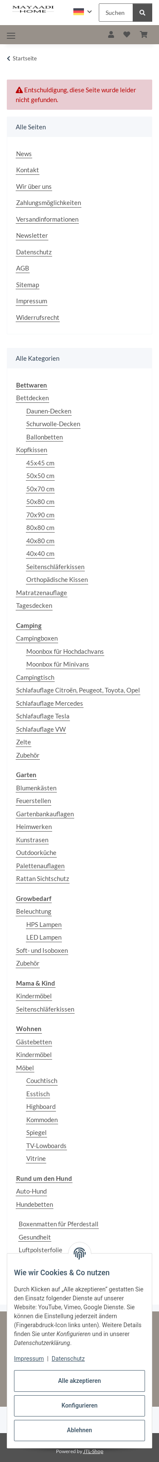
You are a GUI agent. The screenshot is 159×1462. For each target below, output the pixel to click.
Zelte (23, 742)
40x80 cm (40, 540)
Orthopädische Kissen (57, 579)
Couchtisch (41, 1080)
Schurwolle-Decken (53, 423)
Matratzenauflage (41, 592)
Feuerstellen (33, 800)
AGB (22, 268)
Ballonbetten (44, 437)
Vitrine (36, 1158)
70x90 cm (40, 515)
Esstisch (38, 1093)
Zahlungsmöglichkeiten (48, 202)
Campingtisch (35, 677)
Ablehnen (79, 1430)
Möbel (25, 1068)
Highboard (41, 1106)
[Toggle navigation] (11, 35)
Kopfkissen (31, 449)
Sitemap (27, 284)
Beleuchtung (33, 911)
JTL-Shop (93, 1451)
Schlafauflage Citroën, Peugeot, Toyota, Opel (78, 690)
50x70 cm (40, 489)
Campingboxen (37, 638)
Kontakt (27, 170)
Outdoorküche (36, 852)
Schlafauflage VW (41, 729)
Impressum (29, 1358)
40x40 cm (40, 553)
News (24, 153)
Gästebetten (34, 1042)
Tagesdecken (34, 605)
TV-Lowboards (46, 1145)
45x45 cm (40, 463)
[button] (83, 11)
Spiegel (36, 1132)
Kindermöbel (34, 996)
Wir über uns (34, 186)
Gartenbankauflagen (45, 814)
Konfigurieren (79, 1405)
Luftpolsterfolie (40, 1250)
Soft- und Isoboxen (42, 950)
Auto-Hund (31, 1191)
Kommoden (42, 1119)
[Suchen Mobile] (116, 12)
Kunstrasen (32, 840)
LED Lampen (43, 937)
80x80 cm (40, 527)
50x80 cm (40, 501)
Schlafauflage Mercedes (49, 703)
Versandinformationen (47, 219)
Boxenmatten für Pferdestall (58, 1224)
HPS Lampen (43, 924)
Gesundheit (35, 1237)
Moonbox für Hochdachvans (65, 651)
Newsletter (32, 235)
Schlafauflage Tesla (43, 716)
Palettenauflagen (40, 865)
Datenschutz (68, 1358)
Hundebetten (34, 1204)
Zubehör (27, 755)
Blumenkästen (36, 788)
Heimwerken (34, 826)
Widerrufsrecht (37, 317)
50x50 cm (40, 475)
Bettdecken (32, 398)
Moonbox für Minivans (57, 664)
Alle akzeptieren (79, 1380)
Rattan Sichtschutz (42, 878)
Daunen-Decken (48, 411)
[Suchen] (142, 12)
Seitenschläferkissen (55, 566)
